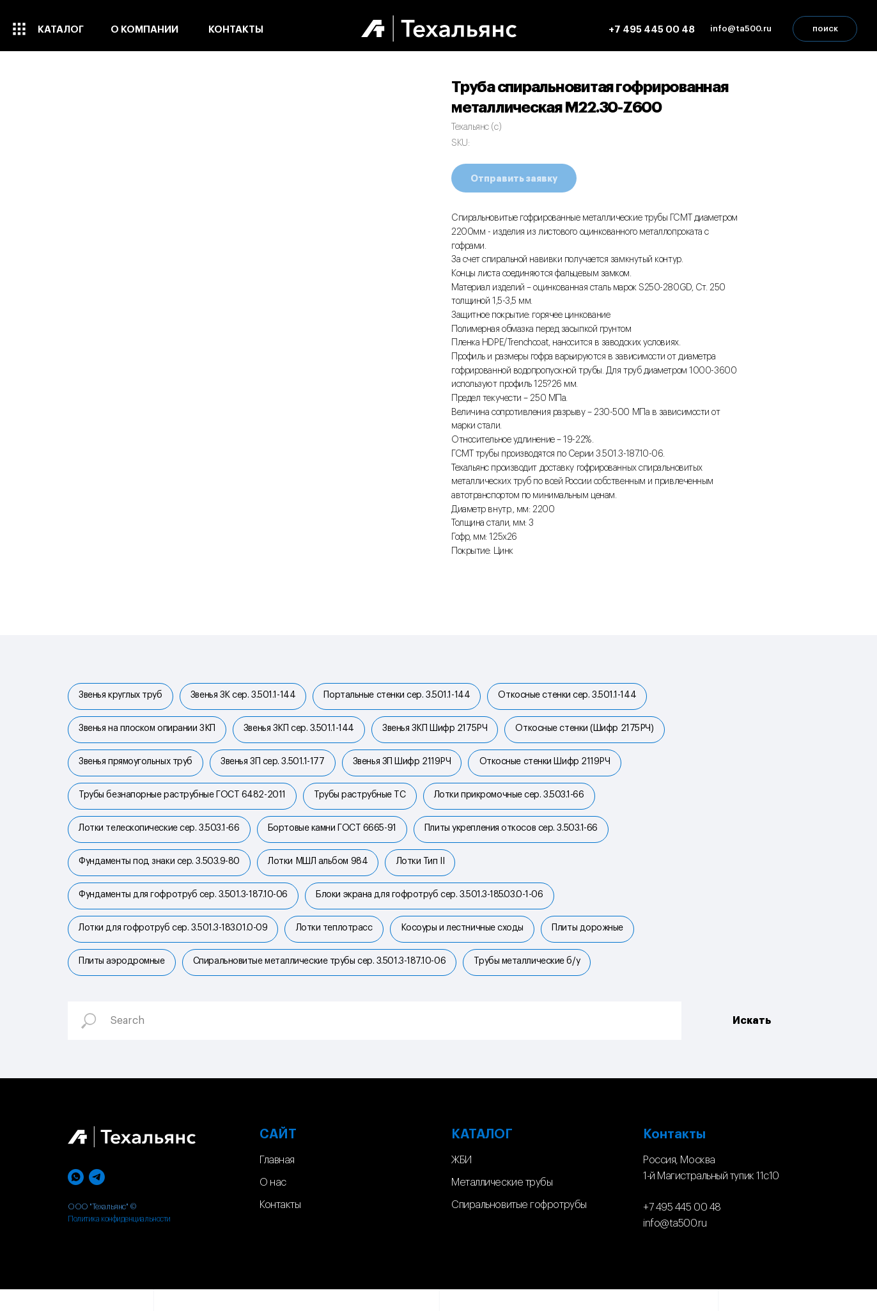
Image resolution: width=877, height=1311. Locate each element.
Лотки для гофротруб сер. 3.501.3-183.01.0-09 (174, 945)
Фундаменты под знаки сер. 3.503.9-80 (160, 874)
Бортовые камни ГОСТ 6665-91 (335, 839)
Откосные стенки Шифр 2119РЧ (553, 768)
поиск (825, 28)
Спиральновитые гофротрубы (519, 1226)
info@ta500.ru (674, 1245)
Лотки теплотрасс (337, 945)
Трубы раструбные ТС (363, 803)
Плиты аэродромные (123, 981)
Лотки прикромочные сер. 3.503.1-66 (515, 803)
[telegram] (97, 1199)
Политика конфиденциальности (119, 1240)
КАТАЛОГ (482, 1156)
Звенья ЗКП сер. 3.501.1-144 (302, 732)
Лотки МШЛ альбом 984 (321, 874)
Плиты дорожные (596, 945)
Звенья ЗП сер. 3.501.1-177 (276, 768)
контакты (235, 30)
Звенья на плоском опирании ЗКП (148, 732)
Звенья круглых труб (121, 696)
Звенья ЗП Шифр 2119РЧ (408, 768)
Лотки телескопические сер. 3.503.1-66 (160, 839)
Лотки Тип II (426, 874)
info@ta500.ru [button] (741, 28)
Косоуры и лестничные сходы (468, 945)
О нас (273, 1203)
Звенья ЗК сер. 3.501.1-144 (246, 696)
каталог (61, 30)
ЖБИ (461, 1182)
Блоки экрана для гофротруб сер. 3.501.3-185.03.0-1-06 (433, 910)
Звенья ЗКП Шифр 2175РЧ (440, 732)
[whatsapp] (76, 1199)
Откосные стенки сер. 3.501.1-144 (575, 696)
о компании (144, 30)
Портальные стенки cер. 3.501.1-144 (403, 696)
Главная (277, 1182)
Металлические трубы (501, 1203)
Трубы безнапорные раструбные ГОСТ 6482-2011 (183, 803)
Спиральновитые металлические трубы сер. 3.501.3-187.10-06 (322, 981)
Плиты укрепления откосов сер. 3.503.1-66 (516, 839)
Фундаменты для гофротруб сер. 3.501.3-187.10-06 (184, 910)
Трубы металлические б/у (533, 981)
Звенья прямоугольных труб (137, 768)
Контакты (280, 1226)
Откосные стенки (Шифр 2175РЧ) (593, 732)
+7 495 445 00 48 (652, 30)
